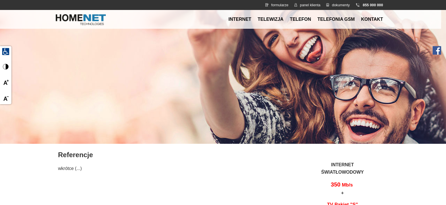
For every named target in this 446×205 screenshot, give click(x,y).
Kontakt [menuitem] (372, 19)
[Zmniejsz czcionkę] (5, 98)
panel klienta (310, 5)
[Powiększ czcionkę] (5, 82)
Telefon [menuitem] (300, 19)
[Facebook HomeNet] (437, 50)
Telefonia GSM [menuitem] (336, 19)
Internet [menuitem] (239, 19)
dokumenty (341, 5)
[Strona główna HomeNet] (81, 19)
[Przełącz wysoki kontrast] (5, 66)
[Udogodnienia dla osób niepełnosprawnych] (5, 51)
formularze (279, 5)
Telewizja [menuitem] (271, 19)
